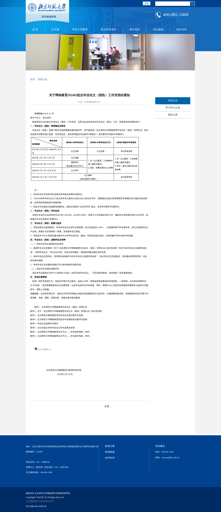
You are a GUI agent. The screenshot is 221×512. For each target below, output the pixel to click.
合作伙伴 (110, 457)
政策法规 (110, 446)
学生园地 (158, 29)
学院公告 (42, 79)
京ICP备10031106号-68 (36, 506)
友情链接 (110, 452)
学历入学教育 (80, 29)
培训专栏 (181, 29)
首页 (32, 79)
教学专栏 (134, 29)
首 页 (35, 29)
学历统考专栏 (108, 29)
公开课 (55, 29)
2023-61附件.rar (44, 349)
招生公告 (173, 114)
